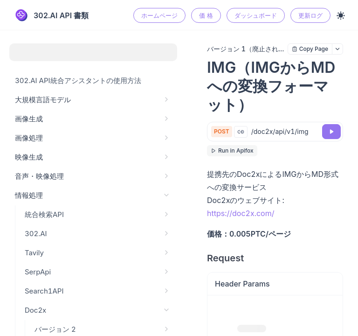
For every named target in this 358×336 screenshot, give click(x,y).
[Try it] (331, 131)
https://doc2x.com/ (240, 213)
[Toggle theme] (341, 15)
